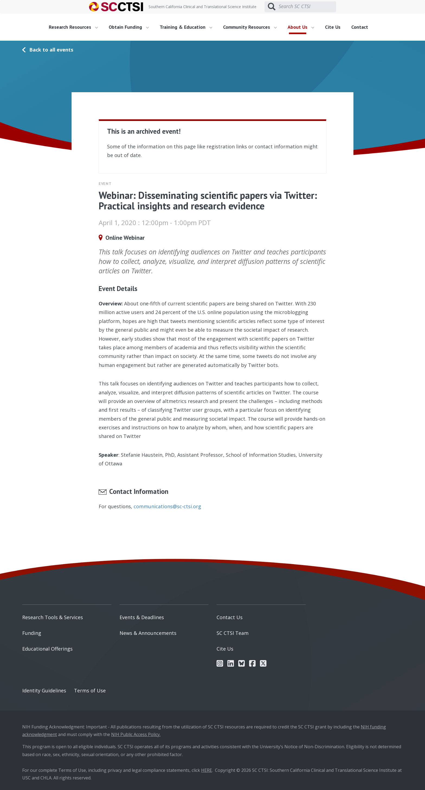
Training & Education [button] (186, 27)
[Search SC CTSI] (307, 6)
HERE (206, 770)
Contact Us (230, 617)
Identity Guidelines (44, 690)
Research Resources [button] (73, 27)
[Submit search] (272, 6)
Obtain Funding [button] (129, 27)
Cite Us (332, 27)
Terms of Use (90, 690)
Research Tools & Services (52, 617)
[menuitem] (75, 27)
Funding (31, 633)
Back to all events (51, 49)
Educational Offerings (47, 648)
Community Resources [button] (250, 27)
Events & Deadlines (142, 617)
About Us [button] (301, 27)
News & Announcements (148, 633)
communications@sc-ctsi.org (167, 506)
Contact (359, 27)
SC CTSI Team (233, 633)
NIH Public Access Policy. (135, 734)
